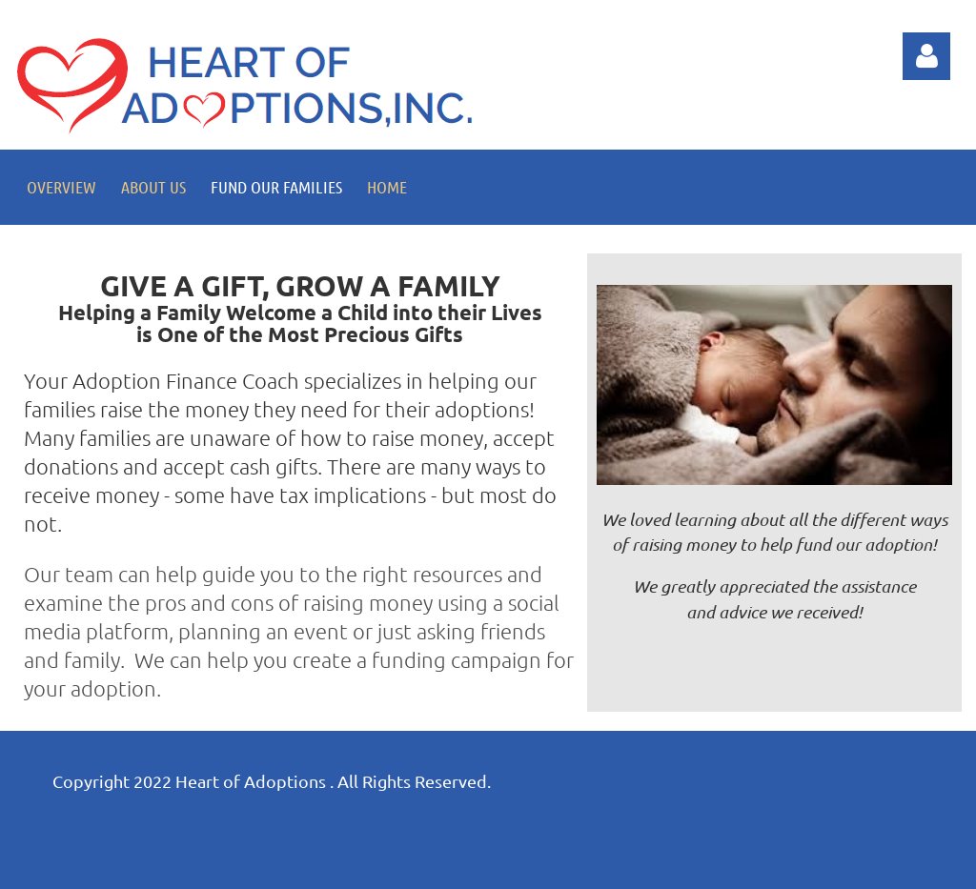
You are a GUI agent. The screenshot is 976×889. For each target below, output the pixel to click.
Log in (926, 56)
